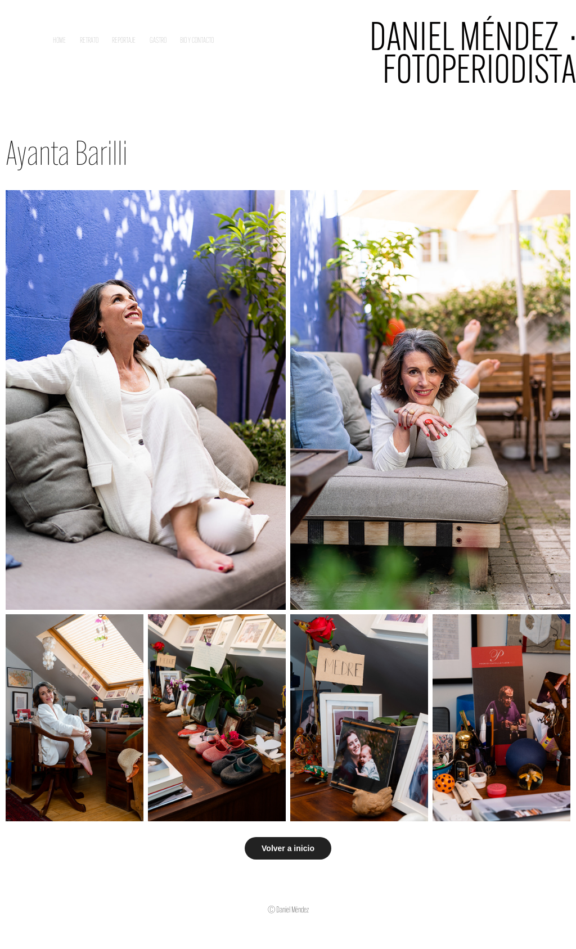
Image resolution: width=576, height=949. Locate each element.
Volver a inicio (288, 848)
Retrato (89, 40)
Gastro (158, 40)
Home (59, 40)
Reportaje (124, 40)
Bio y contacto (197, 40)
